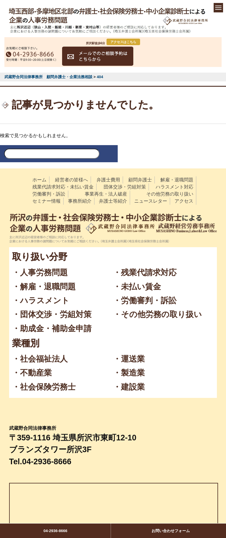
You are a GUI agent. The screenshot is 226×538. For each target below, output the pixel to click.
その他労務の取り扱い (169, 193)
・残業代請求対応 (145, 272)
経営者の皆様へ (71, 179)
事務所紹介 (80, 201)
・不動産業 (32, 372)
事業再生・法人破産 (106, 193)
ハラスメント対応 (174, 186)
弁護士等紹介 (113, 201)
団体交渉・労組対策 (125, 186)
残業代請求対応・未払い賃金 (63, 186)
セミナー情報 (46, 201)
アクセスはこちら (123, 42)
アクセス (184, 201)
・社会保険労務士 (44, 387)
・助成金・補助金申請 (52, 328)
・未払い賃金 (137, 286)
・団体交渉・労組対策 (52, 314)
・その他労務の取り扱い (157, 314)
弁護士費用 (108, 179)
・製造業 (129, 372)
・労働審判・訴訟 (145, 300)
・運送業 (129, 359)
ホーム (39, 179)
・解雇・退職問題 (44, 286)
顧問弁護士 (140, 179)
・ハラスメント (40, 300)
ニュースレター (150, 201)
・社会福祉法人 (40, 359)
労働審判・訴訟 (48, 193)
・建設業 (129, 387)
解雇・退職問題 (176, 179)
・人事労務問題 (40, 272)
